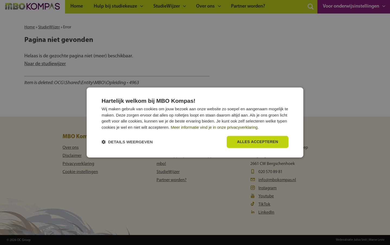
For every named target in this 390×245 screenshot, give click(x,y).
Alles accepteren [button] (257, 142)
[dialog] (195, 122)
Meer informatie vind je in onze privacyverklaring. (215, 127)
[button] (127, 142)
